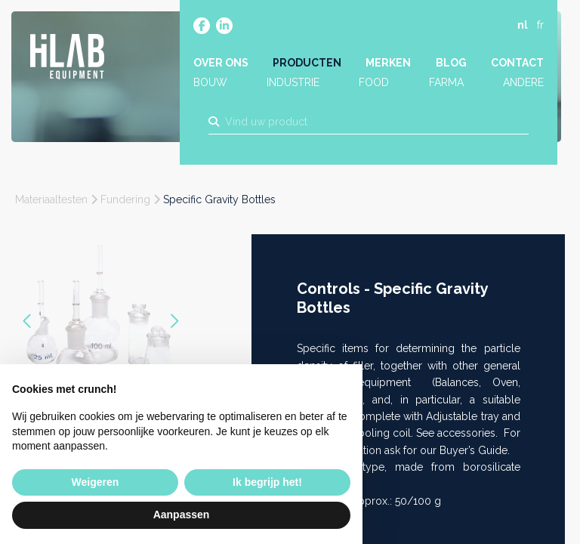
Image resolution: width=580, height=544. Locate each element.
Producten (307, 66)
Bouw (212, 85)
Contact (515, 66)
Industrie (293, 85)
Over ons (222, 66)
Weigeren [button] (95, 482)
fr (538, 28)
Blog (450, 66)
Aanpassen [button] (181, 514)
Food (374, 85)
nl (521, 28)
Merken (389, 66)
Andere (521, 85)
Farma (445, 85)
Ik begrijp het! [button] (267, 482)
